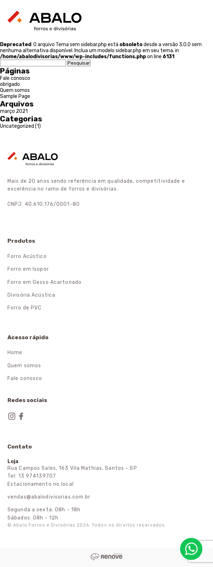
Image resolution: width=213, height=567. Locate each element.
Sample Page (15, 96)
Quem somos (15, 90)
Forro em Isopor (28, 269)
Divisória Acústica (31, 295)
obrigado (10, 84)
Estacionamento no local (40, 484)
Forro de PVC (24, 308)
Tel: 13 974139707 (31, 476)
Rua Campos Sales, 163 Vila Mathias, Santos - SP (72, 468)
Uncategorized (17, 126)
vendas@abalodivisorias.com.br (48, 497)
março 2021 (14, 111)
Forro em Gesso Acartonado (44, 282)
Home (14, 352)
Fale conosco (15, 78)
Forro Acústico (27, 256)
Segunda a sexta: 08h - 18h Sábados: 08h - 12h (43, 514)
